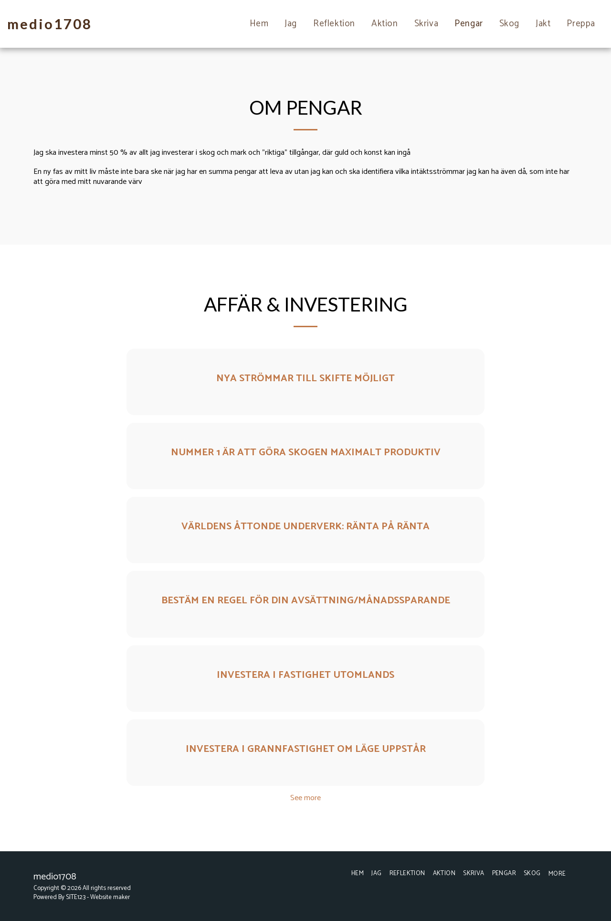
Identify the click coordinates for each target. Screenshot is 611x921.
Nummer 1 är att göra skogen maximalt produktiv (306, 452)
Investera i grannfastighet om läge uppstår (306, 749)
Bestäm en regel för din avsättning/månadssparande (305, 600)
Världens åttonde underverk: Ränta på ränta (305, 526)
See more (305, 798)
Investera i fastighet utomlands (305, 675)
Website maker (110, 897)
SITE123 (75, 897)
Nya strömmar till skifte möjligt (305, 378)
